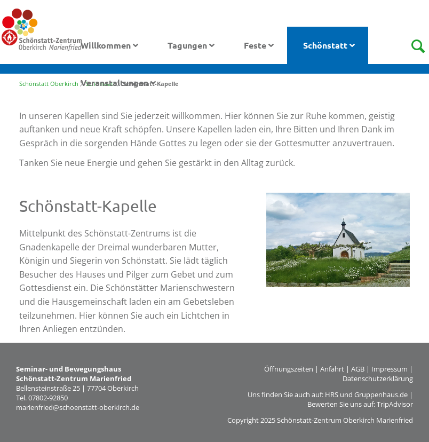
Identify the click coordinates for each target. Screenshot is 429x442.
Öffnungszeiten (288, 369)
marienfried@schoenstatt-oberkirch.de (77, 407)
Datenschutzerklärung (378, 378)
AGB (357, 369)
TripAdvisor (395, 404)
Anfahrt (332, 369)
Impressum (389, 369)
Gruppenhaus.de (381, 394)
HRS (331, 394)
